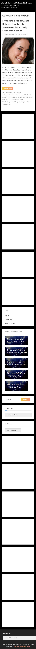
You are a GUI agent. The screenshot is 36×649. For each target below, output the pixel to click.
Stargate (17, 102)
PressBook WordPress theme (22, 646)
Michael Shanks (7, 97)
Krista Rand (19, 95)
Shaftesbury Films (8, 102)
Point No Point (6, 99)
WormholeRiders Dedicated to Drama (16, 3)
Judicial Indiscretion (8, 95)
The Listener (6, 104)
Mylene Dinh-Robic (19, 97)
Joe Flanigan (17, 92)
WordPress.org (10, 323)
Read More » (8, 88)
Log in (7, 316)
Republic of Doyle (17, 99)
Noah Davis (29, 97)
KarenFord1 (24, 34)
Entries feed (9, 319)
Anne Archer (8, 92)
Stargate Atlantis (26, 102)
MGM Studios (28, 95)
